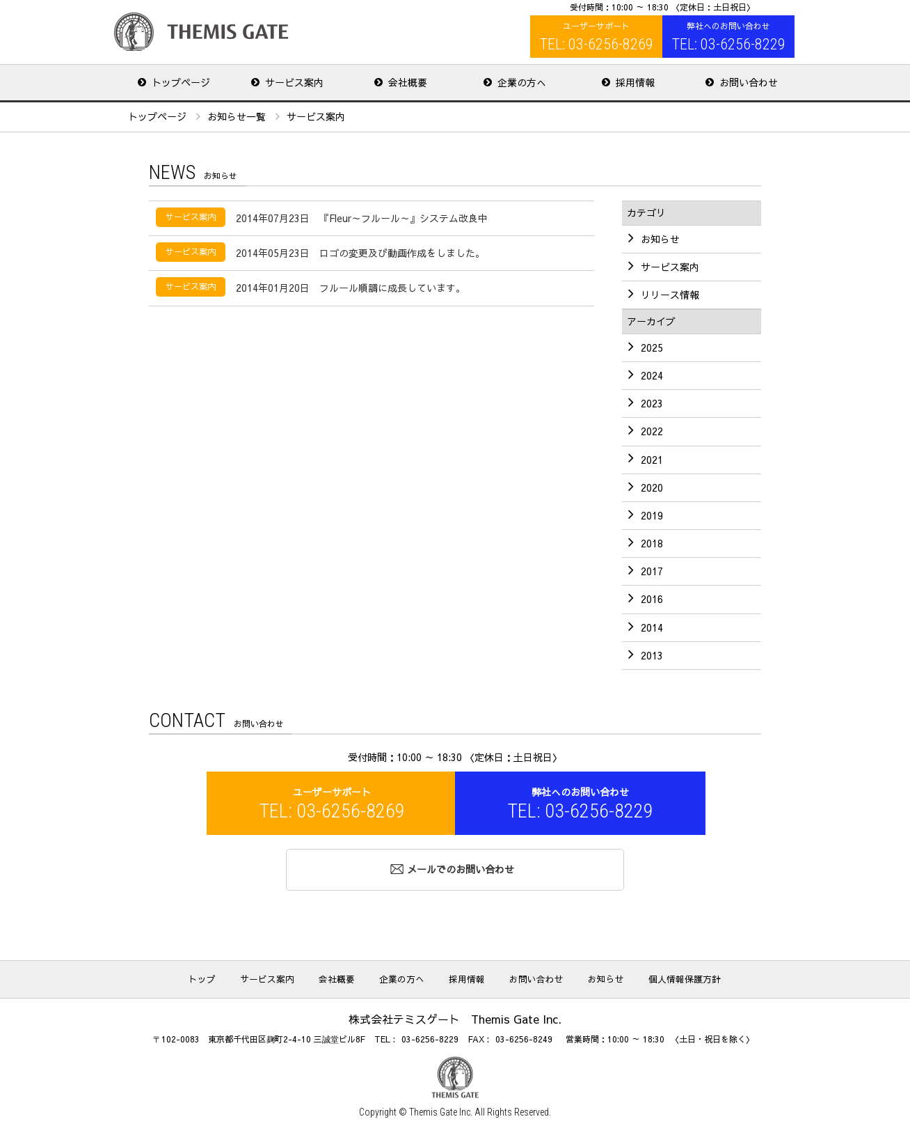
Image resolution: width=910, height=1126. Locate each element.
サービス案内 (296, 976)
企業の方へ (409, 976)
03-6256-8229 (429, 1036)
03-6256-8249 (523, 1036)
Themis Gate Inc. (440, 1109)
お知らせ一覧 (236, 115)
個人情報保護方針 (647, 976)
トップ (242, 976)
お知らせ (580, 976)
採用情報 (463, 976)
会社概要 (355, 976)
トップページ (157, 115)
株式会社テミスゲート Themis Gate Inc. (201, 32)
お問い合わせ (522, 976)
